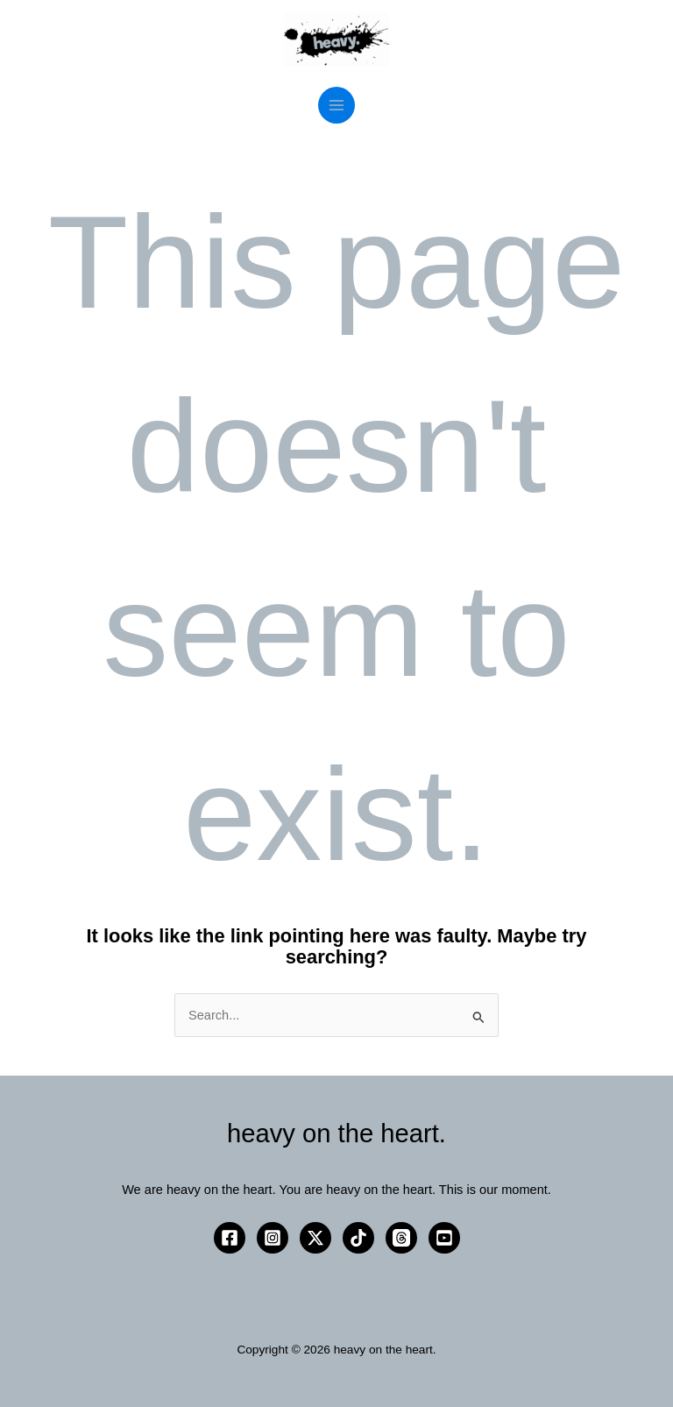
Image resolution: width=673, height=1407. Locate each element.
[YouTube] (444, 1238)
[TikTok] (358, 1238)
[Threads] (401, 1238)
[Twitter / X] (315, 1238)
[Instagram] (272, 1238)
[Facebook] (229, 1238)
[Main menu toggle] (336, 105)
